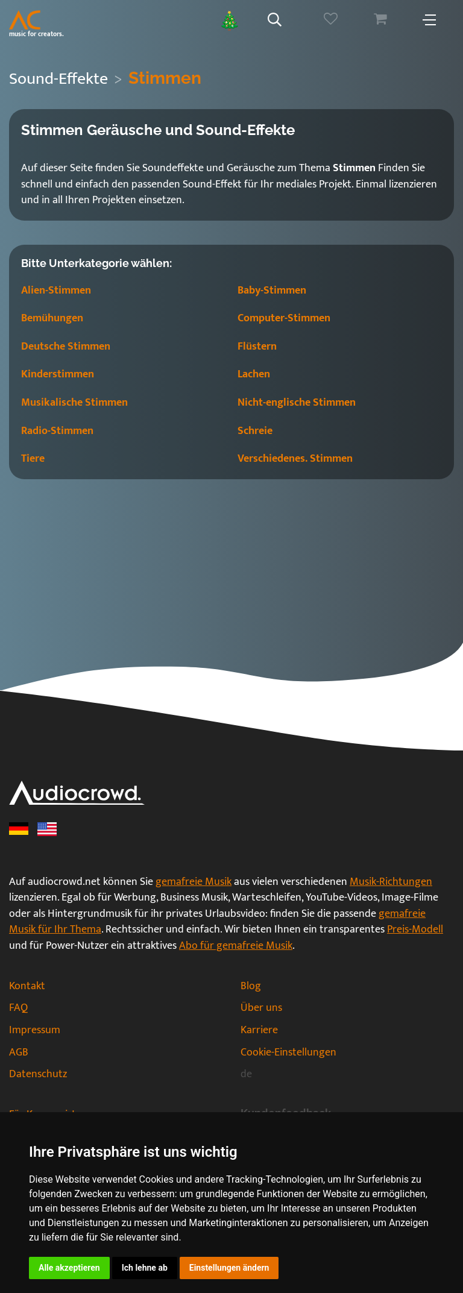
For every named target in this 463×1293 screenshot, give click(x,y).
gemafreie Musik (194, 882)
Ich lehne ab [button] (145, 1268)
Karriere (259, 1030)
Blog (251, 986)
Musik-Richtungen (391, 882)
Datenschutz (38, 1074)
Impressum (34, 1030)
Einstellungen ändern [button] (229, 1268)
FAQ (18, 1008)
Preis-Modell (415, 929)
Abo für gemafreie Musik (235, 946)
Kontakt (27, 986)
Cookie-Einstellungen (288, 1052)
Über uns (261, 1008)
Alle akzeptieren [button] (69, 1268)
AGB (18, 1052)
